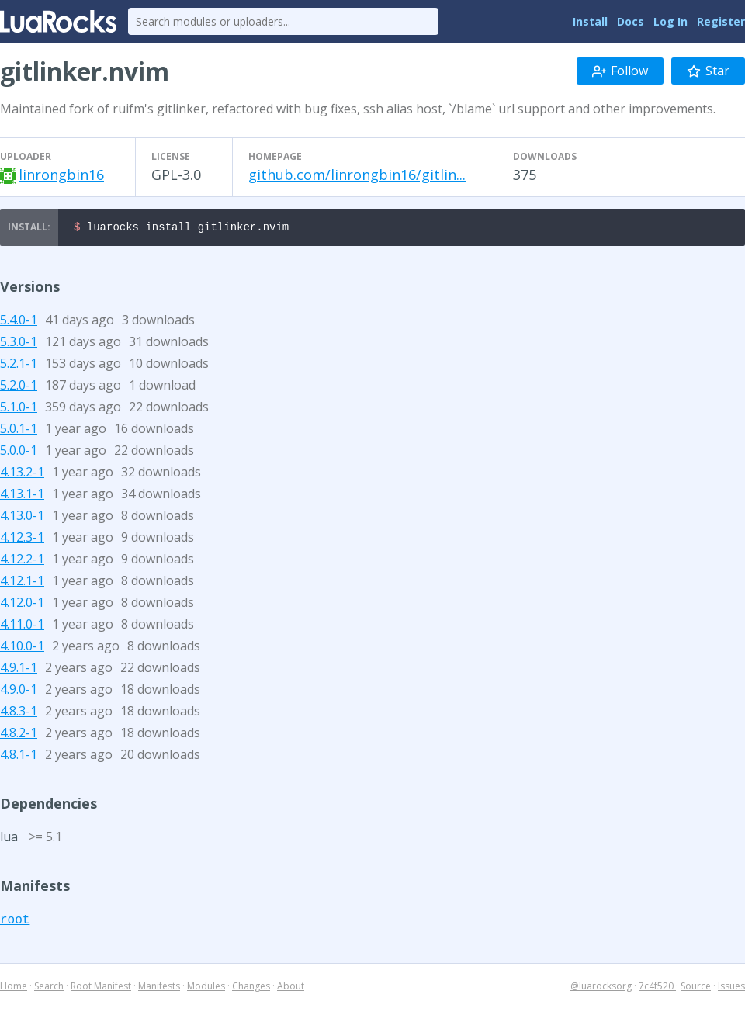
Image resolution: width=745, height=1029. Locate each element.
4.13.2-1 (22, 474)
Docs (630, 21)
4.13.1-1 (22, 495)
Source (696, 988)
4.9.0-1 (18, 691)
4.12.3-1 (22, 539)
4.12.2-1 (22, 561)
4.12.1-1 (22, 582)
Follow (620, 70)
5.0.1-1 (18, 430)
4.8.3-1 (18, 713)
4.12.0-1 (22, 604)
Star (708, 70)
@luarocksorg (601, 988)
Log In (670, 21)
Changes (251, 988)
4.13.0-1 (22, 517)
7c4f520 (657, 988)
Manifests (159, 988)
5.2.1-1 (18, 365)
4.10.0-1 (22, 648)
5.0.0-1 (18, 452)
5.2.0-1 (18, 387)
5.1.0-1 (18, 408)
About (290, 988)
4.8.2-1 (18, 734)
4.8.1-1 (18, 756)
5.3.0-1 (18, 343)
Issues (731, 988)
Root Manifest (101, 988)
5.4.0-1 (18, 322)
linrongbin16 (61, 174)
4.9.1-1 (18, 669)
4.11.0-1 (22, 626)
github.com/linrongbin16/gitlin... (357, 174)
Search (49, 988)
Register (721, 21)
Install (590, 21)
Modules (206, 988)
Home (13, 988)
